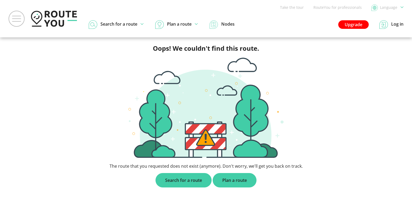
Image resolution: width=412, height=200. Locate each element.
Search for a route (183, 180)
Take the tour (292, 7)
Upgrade (353, 25)
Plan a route (234, 180)
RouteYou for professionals (337, 7)
